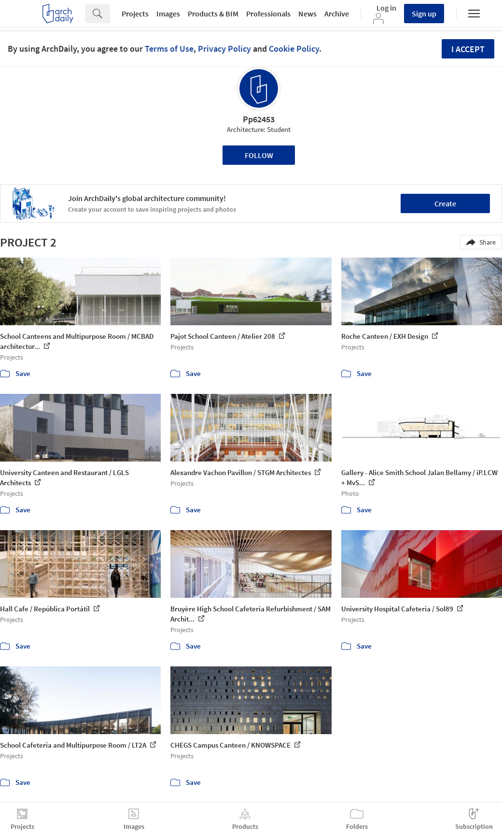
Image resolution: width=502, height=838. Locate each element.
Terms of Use (169, 48)
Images (168, 13)
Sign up (424, 13)
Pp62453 (259, 119)
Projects (135, 13)
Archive (336, 13)
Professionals (268, 13)
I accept (468, 49)
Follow (259, 155)
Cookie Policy (294, 48)
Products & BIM (213, 13)
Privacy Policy (224, 48)
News (307, 13)
